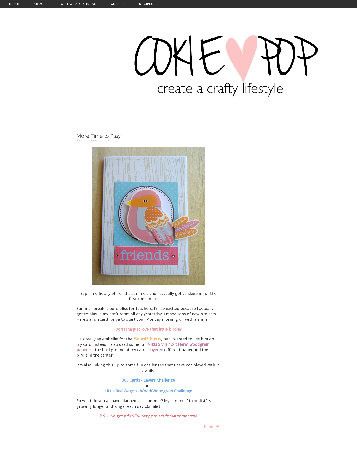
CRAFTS (118, 3)
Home (14, 3)
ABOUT (40, 3)
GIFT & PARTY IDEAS (78, 3)
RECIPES (146, 3)
